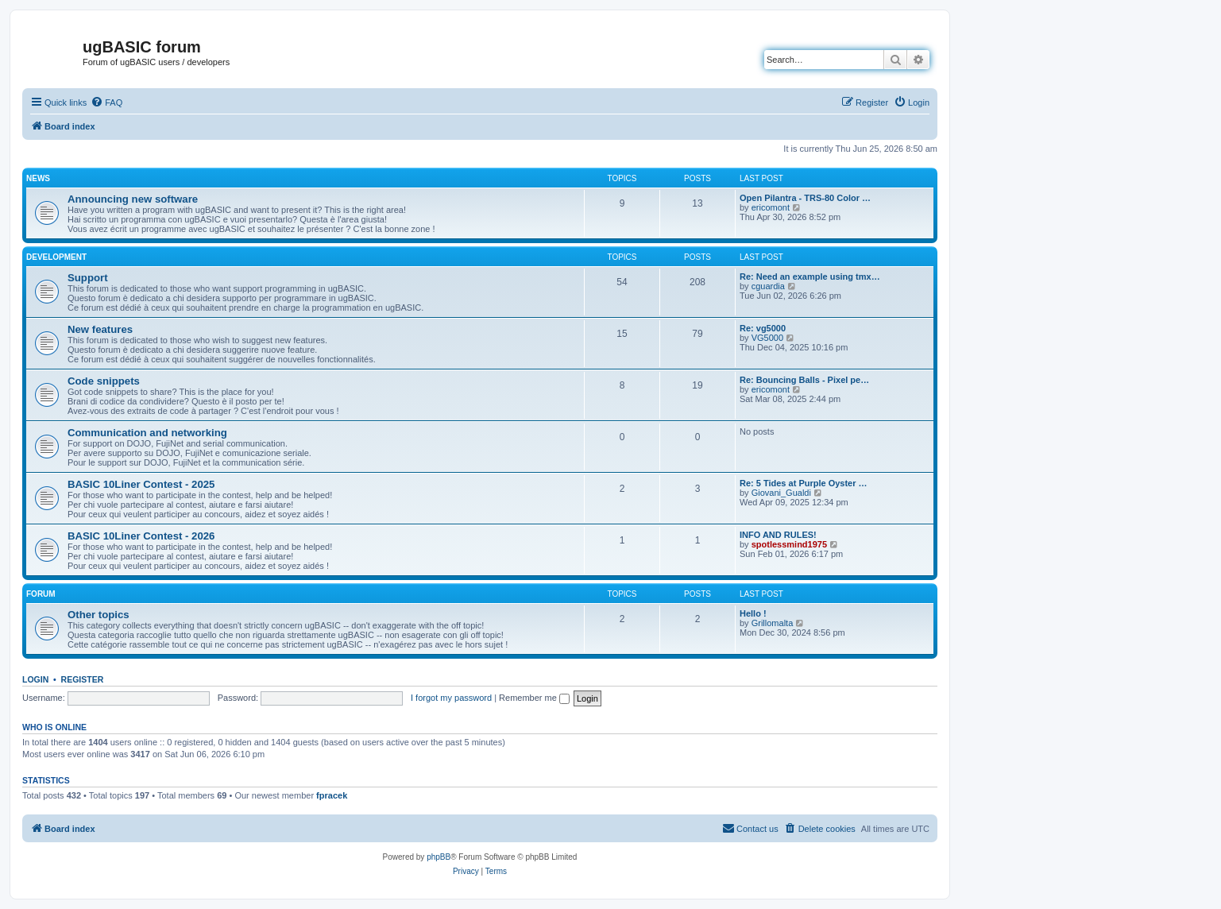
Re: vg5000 (763, 328)
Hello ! (753, 613)
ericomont (771, 207)
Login (35, 679)
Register (82, 679)
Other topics (98, 615)
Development (56, 257)
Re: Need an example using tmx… (810, 276)
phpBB (438, 857)
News (38, 178)
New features (100, 329)
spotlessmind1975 (789, 544)
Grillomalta (773, 623)
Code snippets (104, 381)
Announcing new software (133, 199)
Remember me (534, 697)
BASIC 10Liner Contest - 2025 (141, 484)
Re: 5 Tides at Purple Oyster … (803, 483)
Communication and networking (147, 433)
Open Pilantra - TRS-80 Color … (805, 198)
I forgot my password (451, 697)
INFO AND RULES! (778, 535)
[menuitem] (106, 102)
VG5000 (767, 337)
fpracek (331, 795)
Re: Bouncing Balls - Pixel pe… (804, 380)
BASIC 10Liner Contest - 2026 (141, 536)
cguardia (768, 286)
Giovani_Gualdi (781, 492)
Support (88, 278)
